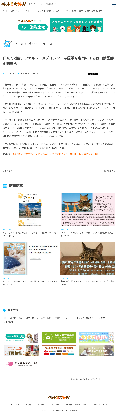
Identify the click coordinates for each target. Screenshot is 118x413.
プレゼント (9, 321)
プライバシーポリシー (101, 405)
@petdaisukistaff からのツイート (86, 379)
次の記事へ (108, 170)
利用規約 (41, 405)
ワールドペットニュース (29, 11)
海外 (21, 318)
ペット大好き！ (11, 11)
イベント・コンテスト (63, 318)
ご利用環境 (55, 405)
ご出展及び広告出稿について (76, 405)
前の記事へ (9, 170)
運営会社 (28, 405)
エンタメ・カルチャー (86, 318)
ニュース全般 (10, 318)
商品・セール (32, 318)
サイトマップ (14, 405)
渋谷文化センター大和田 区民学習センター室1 (75, 154)
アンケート (104, 318)
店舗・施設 (46, 318)
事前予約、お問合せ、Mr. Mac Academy (32, 154)
